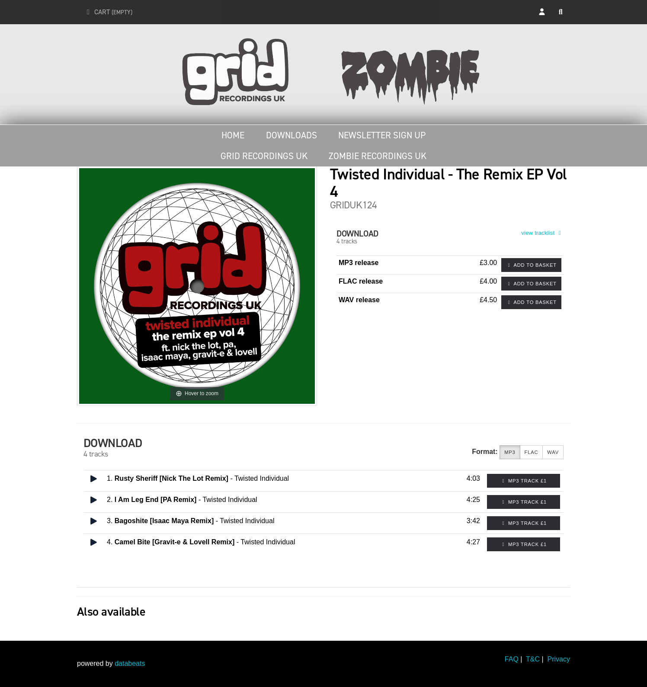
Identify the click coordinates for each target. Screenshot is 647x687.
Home (232, 135)
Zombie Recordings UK (377, 156)
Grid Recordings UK (264, 156)
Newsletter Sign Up (382, 135)
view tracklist (542, 233)
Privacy (559, 659)
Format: (485, 451)
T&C (533, 659)
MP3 (509, 452)
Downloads (291, 135)
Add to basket (531, 265)
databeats (130, 663)
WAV (553, 452)
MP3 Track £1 (523, 480)
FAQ (512, 659)
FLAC (531, 452)
